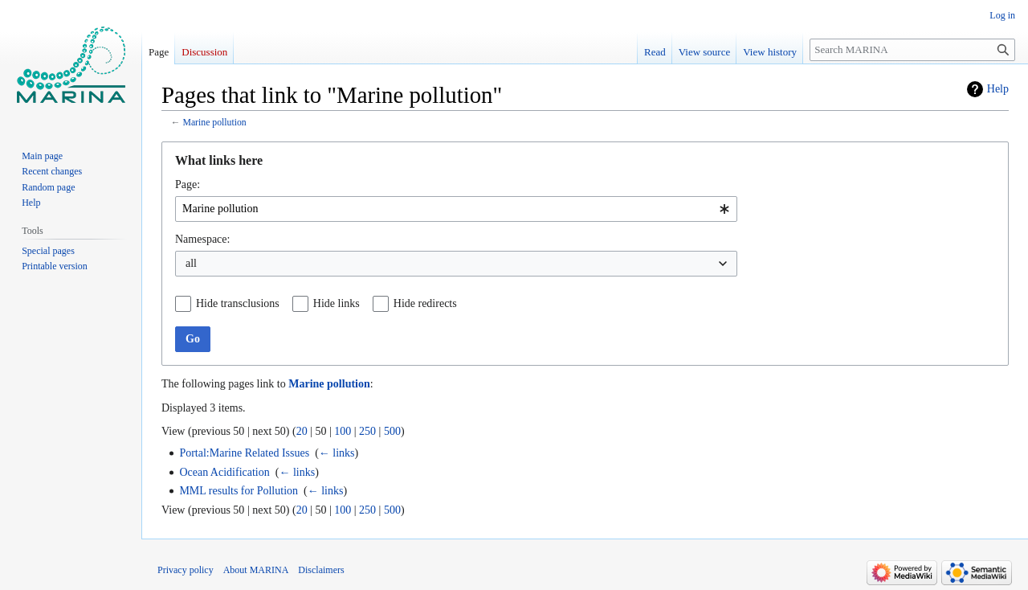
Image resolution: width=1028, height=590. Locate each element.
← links (337, 453)
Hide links (336, 303)
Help (998, 89)
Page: (187, 184)
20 (302, 431)
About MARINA (256, 570)
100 (342, 431)
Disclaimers (321, 570)
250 (367, 431)
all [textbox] (191, 263)
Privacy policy (185, 570)
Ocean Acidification (224, 472)
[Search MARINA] (912, 50)
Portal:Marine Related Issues (244, 453)
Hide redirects (425, 303)
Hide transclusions (237, 303)
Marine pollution (214, 122)
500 (392, 431)
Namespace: (202, 239)
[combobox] (456, 209)
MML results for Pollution (238, 491)
